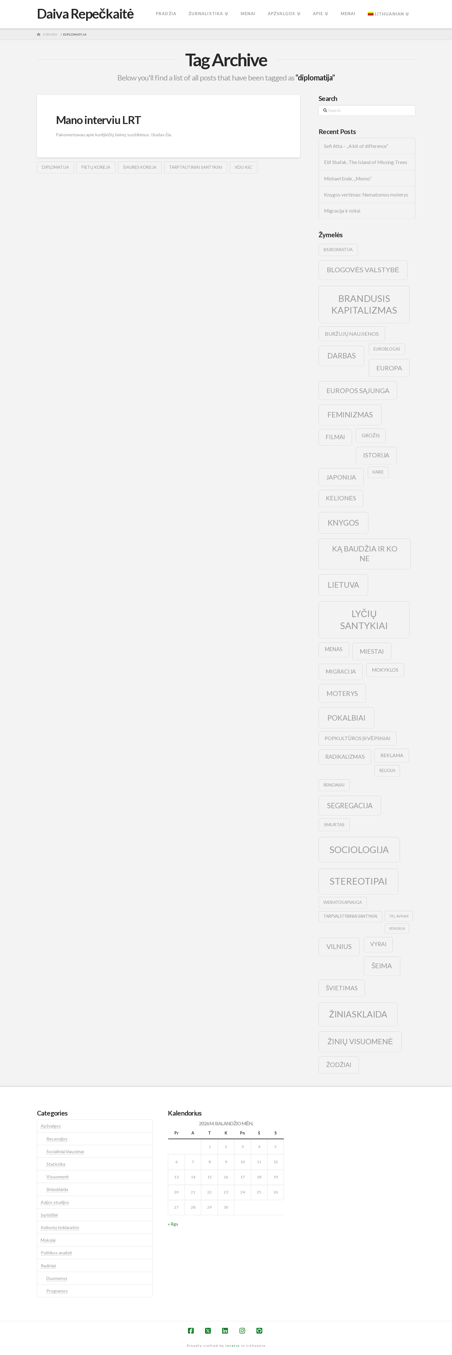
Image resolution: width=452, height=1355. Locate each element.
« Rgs (173, 1224)
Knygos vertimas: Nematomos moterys (366, 194)
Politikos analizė (56, 1252)
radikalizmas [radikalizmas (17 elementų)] (345, 756)
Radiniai (48, 1265)
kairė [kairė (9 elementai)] (378, 472)
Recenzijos (57, 1138)
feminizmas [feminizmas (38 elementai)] (350, 414)
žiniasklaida (57, 1189)
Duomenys (57, 1278)
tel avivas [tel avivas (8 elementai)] (398, 916)
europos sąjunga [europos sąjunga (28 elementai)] (357, 390)
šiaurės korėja (139, 167)
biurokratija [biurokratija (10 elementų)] (338, 249)
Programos (57, 1290)
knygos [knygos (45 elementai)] (343, 522)
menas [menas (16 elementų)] (334, 649)
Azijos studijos (55, 1202)
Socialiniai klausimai (65, 1151)
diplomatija (55, 167)
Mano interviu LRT (98, 119)
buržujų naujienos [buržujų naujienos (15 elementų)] (352, 334)
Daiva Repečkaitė (85, 13)
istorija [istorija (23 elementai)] (376, 455)
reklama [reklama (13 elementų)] (391, 755)
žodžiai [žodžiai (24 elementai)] (338, 1064)
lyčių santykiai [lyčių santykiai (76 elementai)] (364, 619)
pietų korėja (95, 167)
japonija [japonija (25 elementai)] (341, 477)
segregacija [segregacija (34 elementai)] (350, 805)
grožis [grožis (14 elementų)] (371, 435)
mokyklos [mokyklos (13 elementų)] (385, 670)
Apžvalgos (51, 1125)
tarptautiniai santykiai (195, 167)
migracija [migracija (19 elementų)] (341, 671)
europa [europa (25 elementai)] (389, 368)
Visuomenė (57, 1176)
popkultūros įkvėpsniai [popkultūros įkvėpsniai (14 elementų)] (357, 738)
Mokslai (48, 1240)
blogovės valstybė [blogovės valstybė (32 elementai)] (363, 269)
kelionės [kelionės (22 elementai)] (341, 498)
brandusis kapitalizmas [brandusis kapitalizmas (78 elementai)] (364, 304)
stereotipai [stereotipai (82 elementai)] (358, 881)
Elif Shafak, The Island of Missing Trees (365, 162)
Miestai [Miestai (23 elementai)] (372, 651)
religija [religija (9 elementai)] (387, 770)
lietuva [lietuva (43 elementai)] (343, 584)
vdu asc (243, 167)
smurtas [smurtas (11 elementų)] (334, 824)
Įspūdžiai (49, 1214)
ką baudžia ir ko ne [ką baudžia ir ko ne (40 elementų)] (364, 553)
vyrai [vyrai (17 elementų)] (378, 944)
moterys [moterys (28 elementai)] (342, 693)
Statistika (55, 1164)
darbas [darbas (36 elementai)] (341, 355)
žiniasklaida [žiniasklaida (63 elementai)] (358, 1014)
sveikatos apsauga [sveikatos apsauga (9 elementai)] (342, 902)
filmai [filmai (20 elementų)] (335, 436)
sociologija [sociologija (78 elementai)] (359, 849)
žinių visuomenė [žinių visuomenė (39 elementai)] (360, 1041)
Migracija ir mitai (342, 211)
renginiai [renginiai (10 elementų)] (334, 784)
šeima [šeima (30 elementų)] (382, 966)
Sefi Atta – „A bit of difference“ (356, 146)
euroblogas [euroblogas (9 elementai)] (386, 349)
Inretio (233, 1345)
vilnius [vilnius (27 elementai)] (339, 946)
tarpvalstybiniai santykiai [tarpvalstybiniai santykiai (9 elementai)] (350, 916)
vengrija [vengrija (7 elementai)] (397, 928)
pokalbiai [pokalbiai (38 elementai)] (346, 717)
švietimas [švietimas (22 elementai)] (342, 988)
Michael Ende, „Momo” (348, 178)
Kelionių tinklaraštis (60, 1227)
